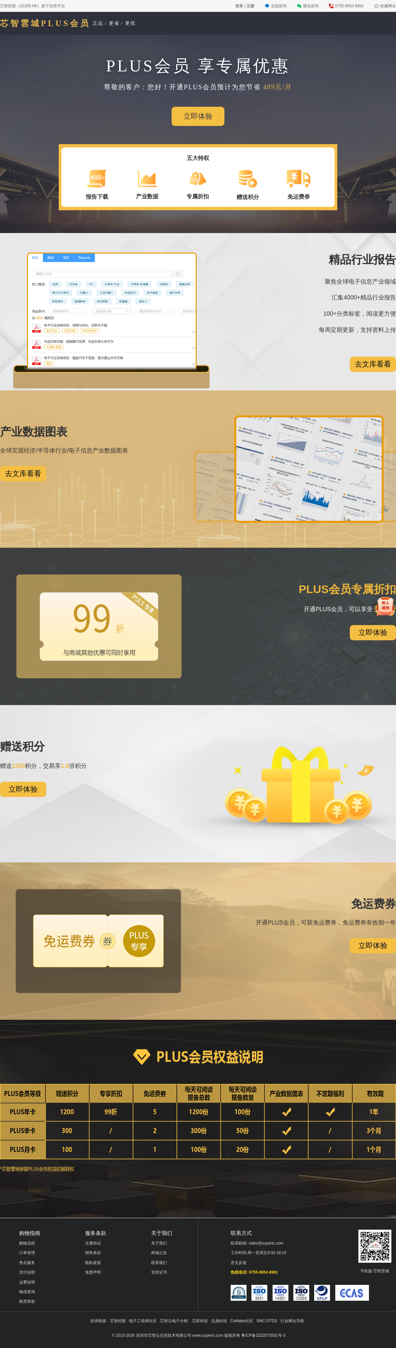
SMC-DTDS (266, 1321)
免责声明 (93, 1272)
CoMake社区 (241, 1321)
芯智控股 (118, 1321)
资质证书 (159, 1272)
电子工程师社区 (143, 1321)
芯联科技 (200, 1321)
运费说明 (27, 1282)
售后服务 (27, 1262)
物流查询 (27, 1291)
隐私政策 (93, 1262)
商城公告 (159, 1252)
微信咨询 (311, 6)
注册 (250, 6)
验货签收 (27, 1301)
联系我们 (159, 1262)
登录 (239, 6)
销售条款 (93, 1252)
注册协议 (93, 1243)
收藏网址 (388, 6)
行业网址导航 (292, 1321)
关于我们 (159, 1243)
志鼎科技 (219, 1321)
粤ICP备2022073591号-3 (263, 1335)
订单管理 (27, 1252)
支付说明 (27, 1272)
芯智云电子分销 (174, 1321)
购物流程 (27, 1243)
